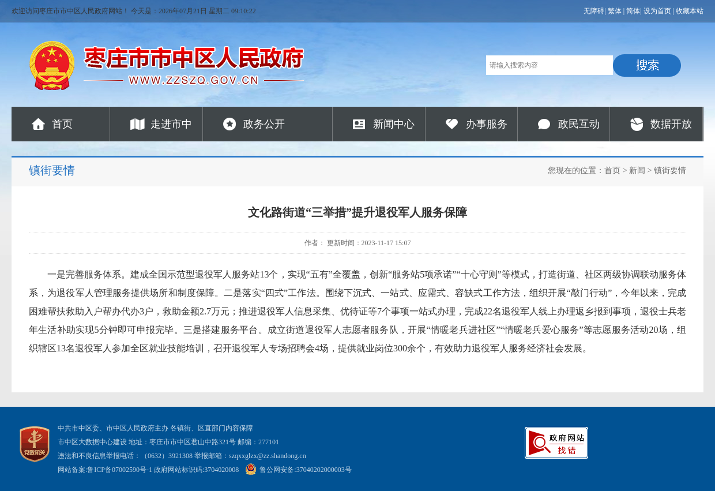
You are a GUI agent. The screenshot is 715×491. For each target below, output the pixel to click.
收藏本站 (689, 11)
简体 (633, 11)
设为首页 (657, 11)
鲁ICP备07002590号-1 (119, 470)
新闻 (637, 170)
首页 (62, 124)
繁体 (615, 11)
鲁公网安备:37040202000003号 (298, 470)
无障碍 (594, 11)
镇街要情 (670, 170)
